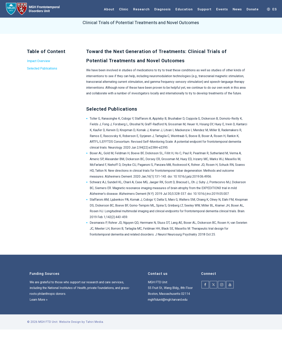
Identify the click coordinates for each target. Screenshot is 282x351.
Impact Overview (38, 61)
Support (204, 9)
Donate (253, 9)
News (237, 9)
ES (272, 9)
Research (141, 9)
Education (184, 9)
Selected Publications (42, 68)
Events (222, 9)
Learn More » (39, 299)
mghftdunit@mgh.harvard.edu (167, 299)
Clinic (123, 9)
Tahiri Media (94, 321)
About (109, 9)
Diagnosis (162, 9)
